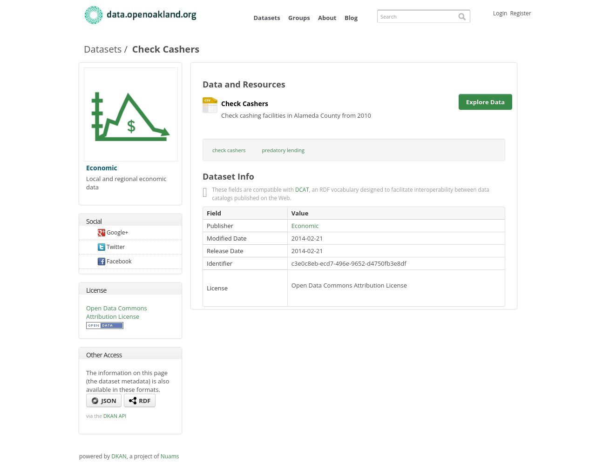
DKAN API (114, 415)
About (327, 17)
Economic (101, 167)
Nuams (170, 456)
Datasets (266, 17)
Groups (299, 17)
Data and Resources (244, 84)
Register (520, 13)
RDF (140, 400)
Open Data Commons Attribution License (116, 312)
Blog (351, 17)
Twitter (111, 247)
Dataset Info (228, 176)
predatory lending (283, 150)
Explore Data (485, 102)
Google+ (113, 232)
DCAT (302, 189)
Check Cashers (241, 103)
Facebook (115, 261)
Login (500, 13)
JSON (103, 400)
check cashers (228, 150)
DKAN (119, 456)
